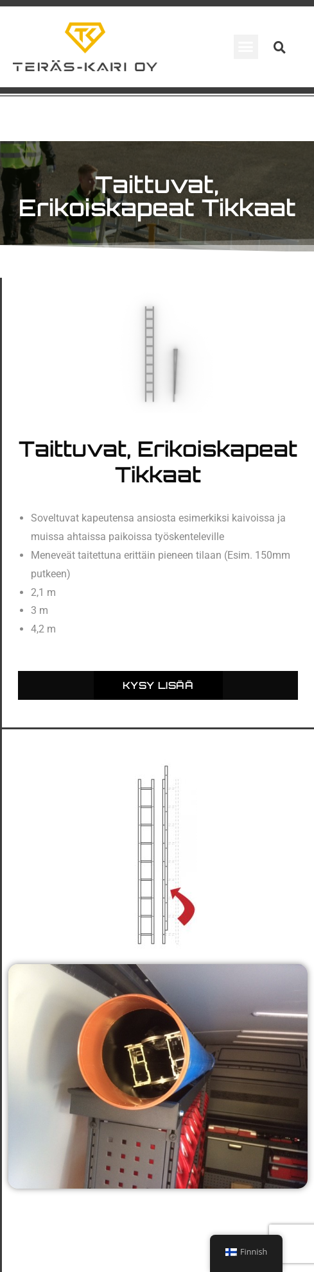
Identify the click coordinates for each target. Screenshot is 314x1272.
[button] (246, 47)
